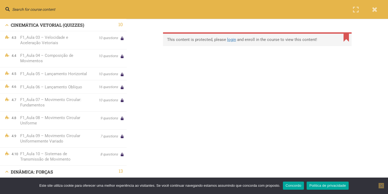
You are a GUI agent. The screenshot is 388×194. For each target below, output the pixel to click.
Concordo (293, 185)
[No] (381, 185)
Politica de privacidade (327, 185)
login (232, 39)
